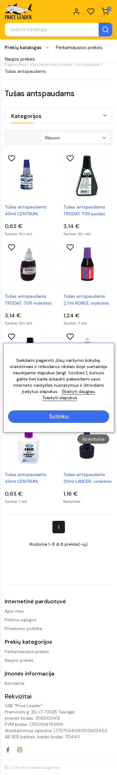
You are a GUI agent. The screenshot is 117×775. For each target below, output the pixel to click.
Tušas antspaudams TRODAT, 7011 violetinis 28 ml (28, 299)
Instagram (20, 750)
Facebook (8, 750)
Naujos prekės (20, 59)
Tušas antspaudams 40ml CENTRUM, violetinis (25, 478)
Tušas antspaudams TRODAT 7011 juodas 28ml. (84, 210)
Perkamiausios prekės (79, 47)
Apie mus (14, 611)
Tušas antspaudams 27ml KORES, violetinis (86, 299)
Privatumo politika (23, 628)
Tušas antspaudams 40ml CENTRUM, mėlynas (25, 210)
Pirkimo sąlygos (21, 620)
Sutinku (58, 416)
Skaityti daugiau (78, 391)
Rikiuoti (52, 138)
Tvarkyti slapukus (59, 397)
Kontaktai (14, 683)
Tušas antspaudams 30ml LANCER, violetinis (87, 478)
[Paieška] (58, 29)
